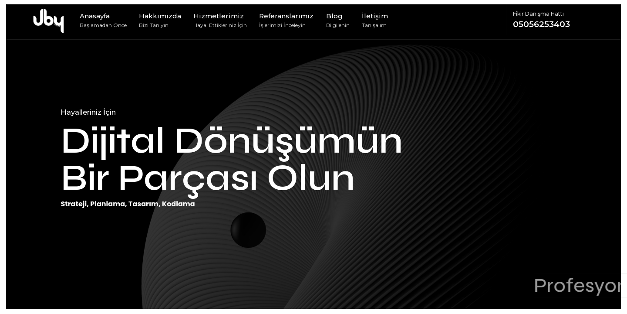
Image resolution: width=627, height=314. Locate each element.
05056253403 (554, 19)
